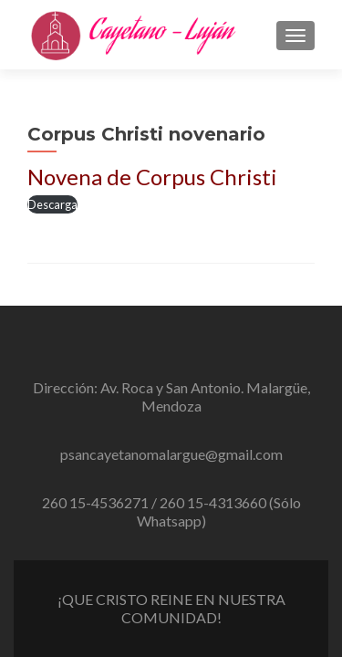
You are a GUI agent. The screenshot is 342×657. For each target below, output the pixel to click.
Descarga (52, 204)
